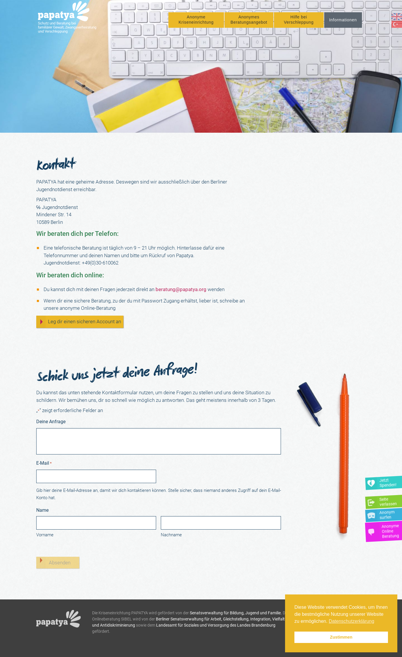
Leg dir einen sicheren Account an (84, 321)
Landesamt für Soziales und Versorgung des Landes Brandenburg (215, 625)
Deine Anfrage (50, 421)
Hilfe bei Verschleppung (299, 22)
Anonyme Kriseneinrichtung (196, 22)
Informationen (343, 22)
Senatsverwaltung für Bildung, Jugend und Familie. (236, 613)
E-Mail (44, 463)
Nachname (171, 534)
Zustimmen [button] (341, 637)
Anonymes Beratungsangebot (248, 22)
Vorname (45, 534)
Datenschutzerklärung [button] (351, 621)
